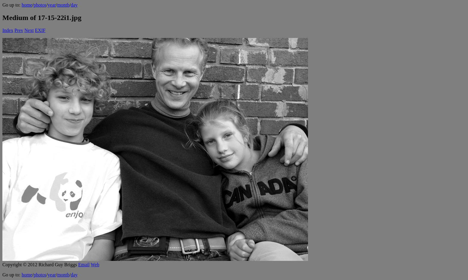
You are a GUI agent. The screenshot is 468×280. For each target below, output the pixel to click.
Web (95, 264)
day (74, 4)
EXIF (40, 30)
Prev (18, 30)
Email (84, 264)
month (63, 4)
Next (29, 30)
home (26, 4)
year (52, 4)
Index (7, 30)
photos (39, 4)
